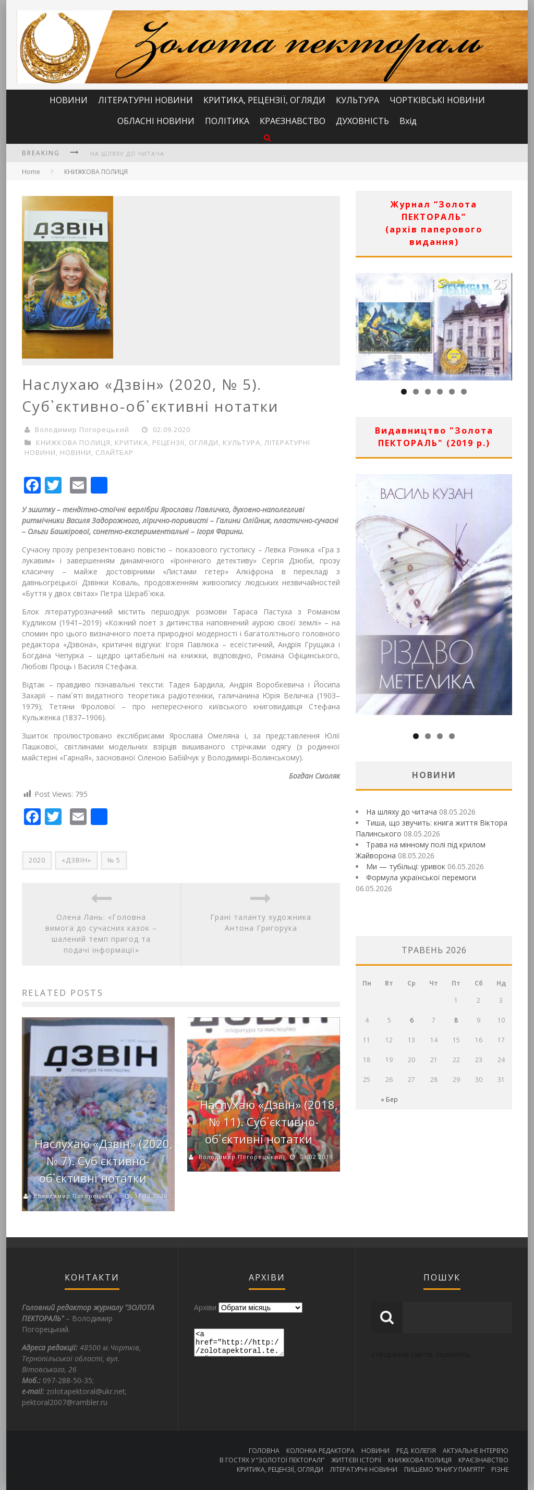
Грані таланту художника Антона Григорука (260, 922)
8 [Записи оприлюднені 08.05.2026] (456, 1020)
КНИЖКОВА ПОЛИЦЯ (96, 171)
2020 (37, 860)
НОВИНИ (69, 100)
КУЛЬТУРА (357, 100)
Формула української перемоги (421, 877)
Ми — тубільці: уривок (405, 866)
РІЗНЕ (499, 1469)
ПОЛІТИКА (227, 121)
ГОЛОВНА (264, 1450)
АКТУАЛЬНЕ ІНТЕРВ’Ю (475, 1450)
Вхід (408, 121)
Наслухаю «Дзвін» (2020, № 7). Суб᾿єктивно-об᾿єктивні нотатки (103, 1161)
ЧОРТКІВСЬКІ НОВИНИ (437, 100)
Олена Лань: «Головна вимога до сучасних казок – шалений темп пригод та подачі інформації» (101, 933)
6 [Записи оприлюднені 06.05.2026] (412, 1020)
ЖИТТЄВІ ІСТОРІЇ (356, 1460)
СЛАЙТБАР (114, 452)
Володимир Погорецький (82, 429)
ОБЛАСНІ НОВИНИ (156, 121)
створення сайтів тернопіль (420, 1354)
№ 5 (113, 860)
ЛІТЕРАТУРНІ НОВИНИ (145, 100)
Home (31, 171)
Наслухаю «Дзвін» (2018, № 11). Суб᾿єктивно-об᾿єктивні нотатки (269, 1122)
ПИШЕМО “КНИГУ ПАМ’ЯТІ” (444, 1469)
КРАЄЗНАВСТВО (292, 121)
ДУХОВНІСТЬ (362, 121)
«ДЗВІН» (76, 860)
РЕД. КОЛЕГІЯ (416, 1450)
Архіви (205, 1307)
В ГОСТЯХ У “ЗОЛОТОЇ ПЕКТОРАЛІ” (272, 1460)
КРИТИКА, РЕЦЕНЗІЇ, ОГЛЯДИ (264, 100)
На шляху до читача (127, 153)
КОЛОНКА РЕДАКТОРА (320, 1450)
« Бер (389, 1099)
